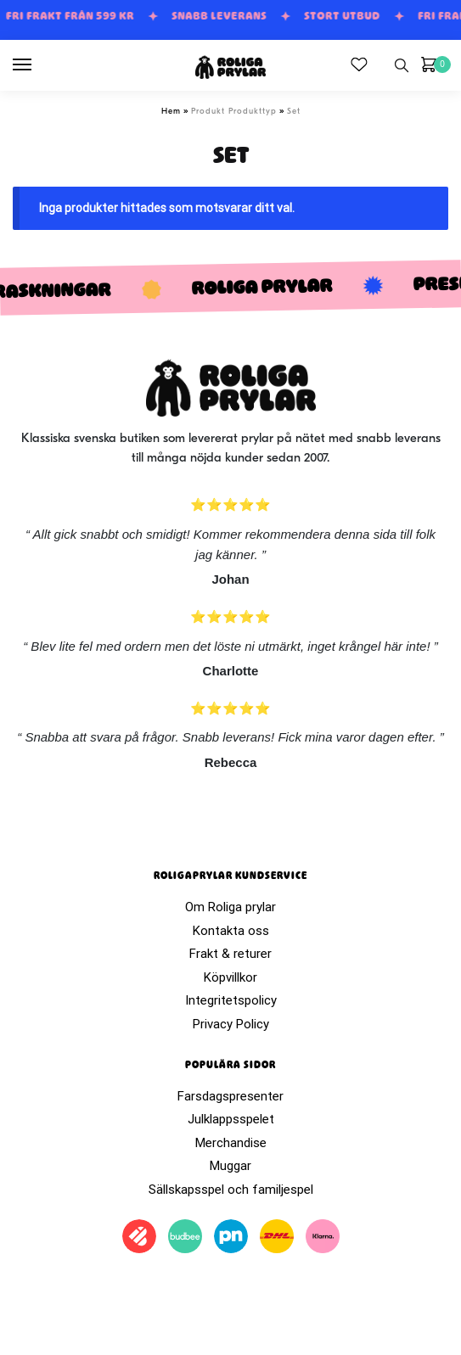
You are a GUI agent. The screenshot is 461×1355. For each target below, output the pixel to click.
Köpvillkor (230, 977)
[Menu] (38, 65)
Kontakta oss (231, 930)
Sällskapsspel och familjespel (231, 1189)
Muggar (230, 1165)
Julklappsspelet (231, 1119)
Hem (171, 111)
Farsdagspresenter (230, 1096)
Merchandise (231, 1143)
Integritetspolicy (231, 1000)
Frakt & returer (230, 953)
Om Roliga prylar (230, 907)
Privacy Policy (231, 1024)
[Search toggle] (401, 65)
